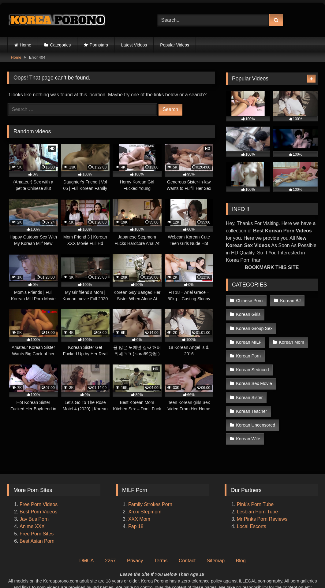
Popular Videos (174, 45)
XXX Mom (139, 483)
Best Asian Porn (37, 505)
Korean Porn (248, 352)
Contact (187, 524)
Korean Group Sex (254, 326)
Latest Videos (134, 45)
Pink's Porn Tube (255, 468)
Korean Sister (249, 377)
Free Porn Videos (39, 468)
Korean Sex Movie (254, 365)
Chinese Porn (249, 300)
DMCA (86, 524)
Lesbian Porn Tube (257, 476)
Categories (60, 45)
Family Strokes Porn (150, 468)
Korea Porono (192, 571)
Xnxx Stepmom (144, 476)
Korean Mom (290, 339)
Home (25, 45)
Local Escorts (251, 490)
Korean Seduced (294, 352)
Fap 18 (136, 490)
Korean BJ (289, 300)
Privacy (135, 524)
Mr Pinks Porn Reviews (263, 483)
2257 (110, 524)
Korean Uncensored (255, 390)
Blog (241, 524)
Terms (161, 524)
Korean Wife (248, 403)
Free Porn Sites (37, 498)
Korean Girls (248, 313)
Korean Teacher (294, 377)
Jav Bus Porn (34, 483)
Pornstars (99, 45)
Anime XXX (32, 490)
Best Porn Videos (38, 476)
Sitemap (216, 524)
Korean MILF (248, 339)
